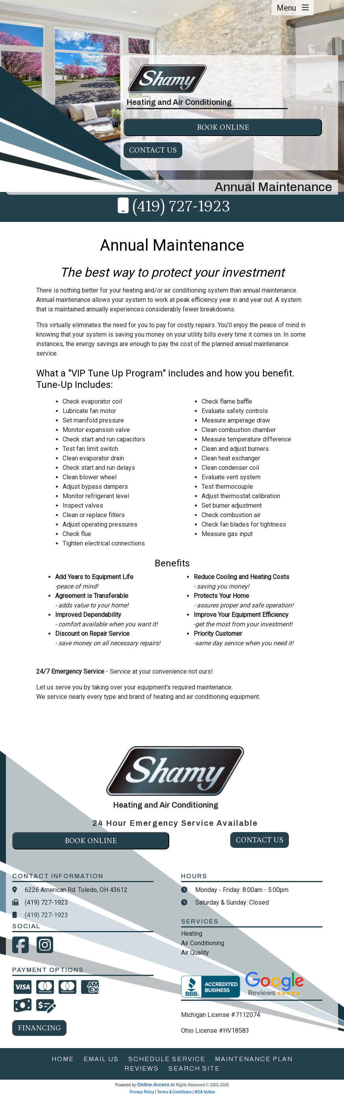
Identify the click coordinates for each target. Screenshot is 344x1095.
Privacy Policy (141, 1092)
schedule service (166, 1059)
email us (101, 1059)
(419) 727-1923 (181, 207)
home (63, 1059)
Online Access (153, 1085)
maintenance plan (254, 1059)
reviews (141, 1068)
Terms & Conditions (174, 1092)
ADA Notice (204, 1092)
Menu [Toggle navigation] (293, 8)
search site (194, 1068)
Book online (223, 127)
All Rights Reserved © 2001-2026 (199, 1085)
